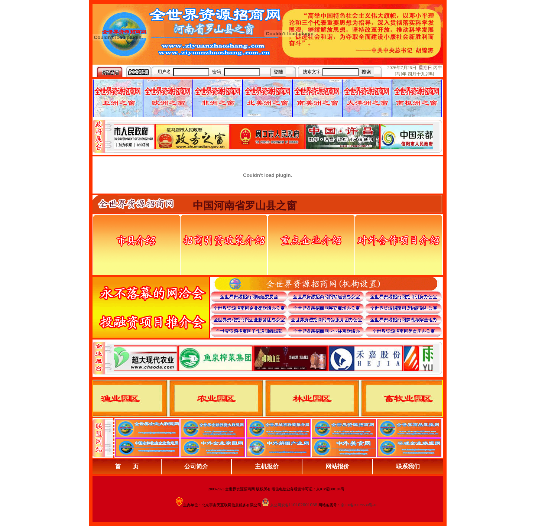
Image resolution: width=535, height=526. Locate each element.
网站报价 (337, 466)
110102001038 (303, 504)
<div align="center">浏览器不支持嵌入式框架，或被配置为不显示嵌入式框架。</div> (273, 358)
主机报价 (267, 466)
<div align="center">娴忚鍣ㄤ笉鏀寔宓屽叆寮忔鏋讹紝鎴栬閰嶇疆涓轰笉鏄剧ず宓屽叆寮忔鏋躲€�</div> (273, 136)
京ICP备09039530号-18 (359, 505)
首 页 (127, 466)
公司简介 (196, 466)
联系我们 (408, 466)
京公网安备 (279, 505)
